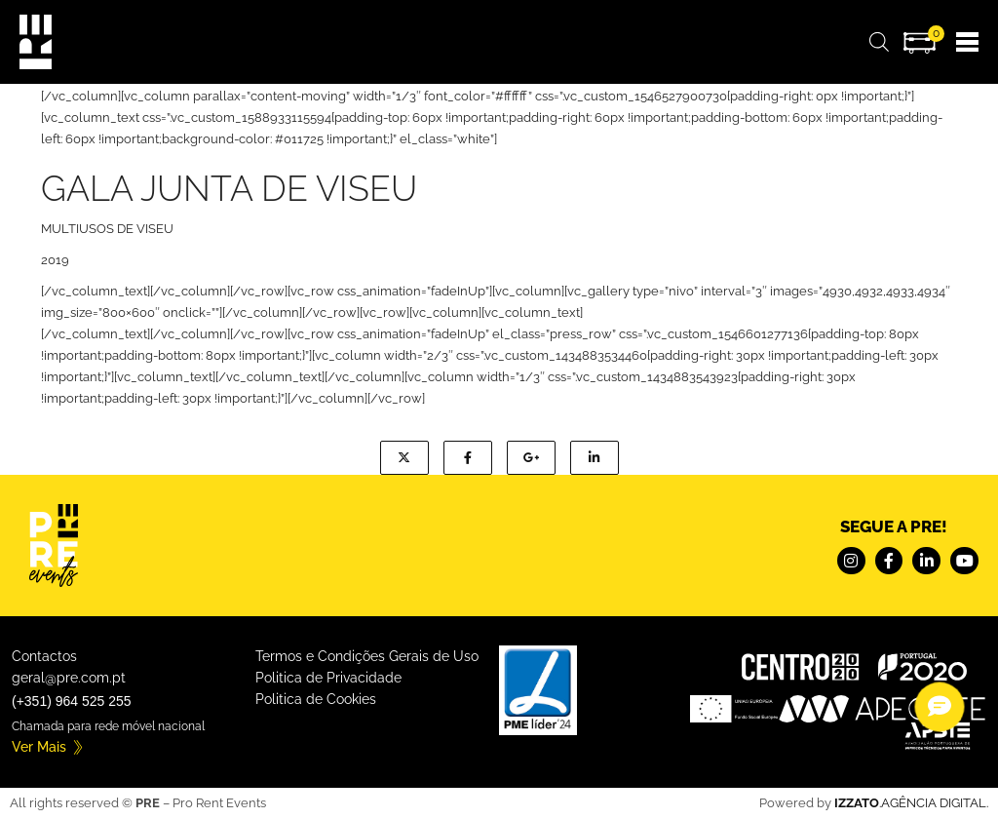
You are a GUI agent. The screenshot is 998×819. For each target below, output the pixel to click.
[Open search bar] (879, 42)
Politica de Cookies (315, 699)
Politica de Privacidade (328, 677)
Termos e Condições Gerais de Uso (367, 656)
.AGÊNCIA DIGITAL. (911, 803)
